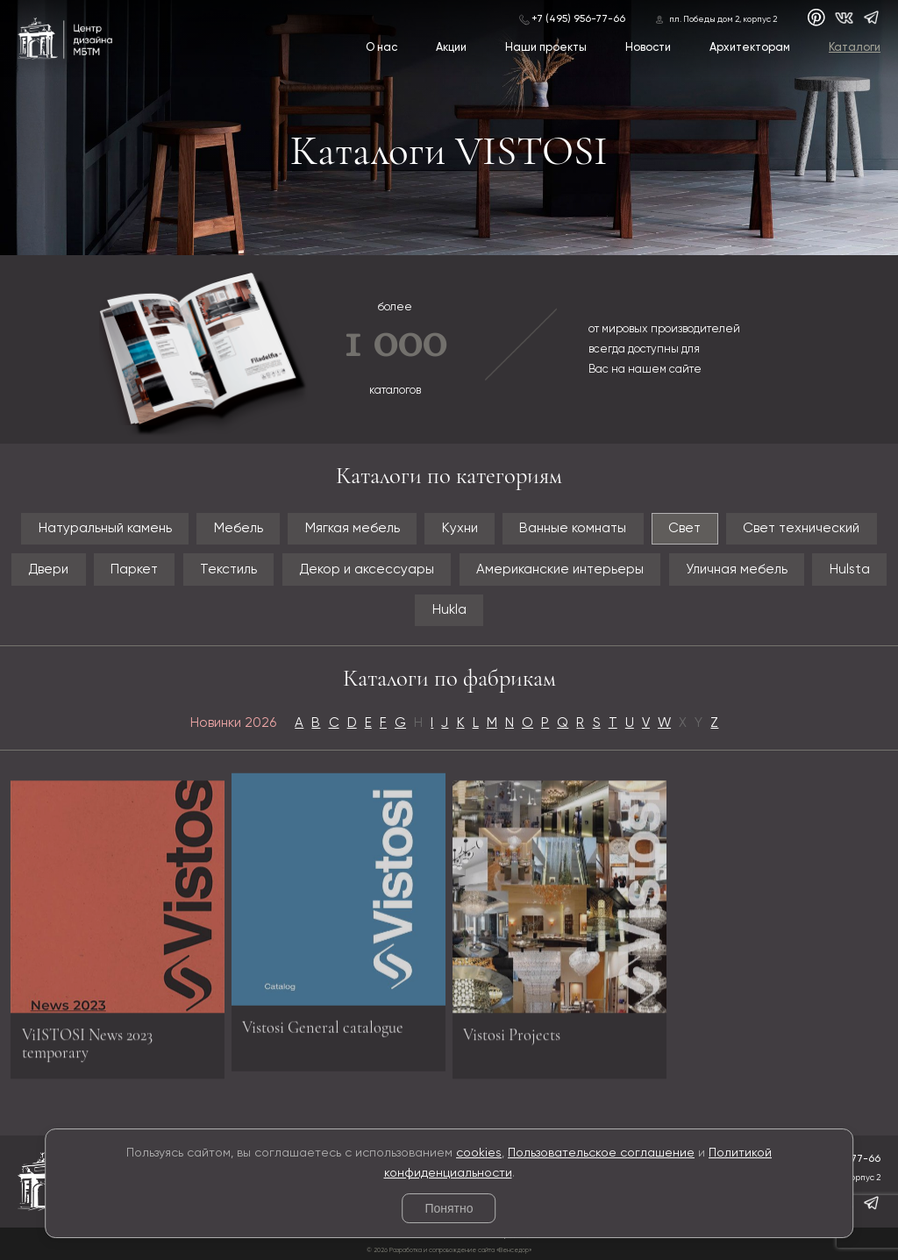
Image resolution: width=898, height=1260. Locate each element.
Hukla (449, 609)
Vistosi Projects (511, 1040)
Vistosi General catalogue (322, 1021)
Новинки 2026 (233, 723)
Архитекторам (749, 47)
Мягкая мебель (352, 528)
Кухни (460, 528)
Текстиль (228, 569)
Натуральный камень (105, 528)
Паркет (134, 569)
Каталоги (854, 47)
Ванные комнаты (572, 528)
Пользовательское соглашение (601, 1153)
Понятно (448, 1208)
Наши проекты (546, 47)
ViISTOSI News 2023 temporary (87, 1048)
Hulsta (850, 569)
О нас (381, 47)
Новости (648, 47)
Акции (451, 47)
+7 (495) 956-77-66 (578, 19)
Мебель (238, 528)
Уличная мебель (737, 569)
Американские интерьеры (560, 569)
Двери (48, 569)
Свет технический (801, 528)
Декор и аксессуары (366, 569)
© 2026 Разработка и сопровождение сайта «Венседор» (449, 1250)
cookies (479, 1153)
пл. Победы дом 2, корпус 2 (723, 20)
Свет (684, 528)
